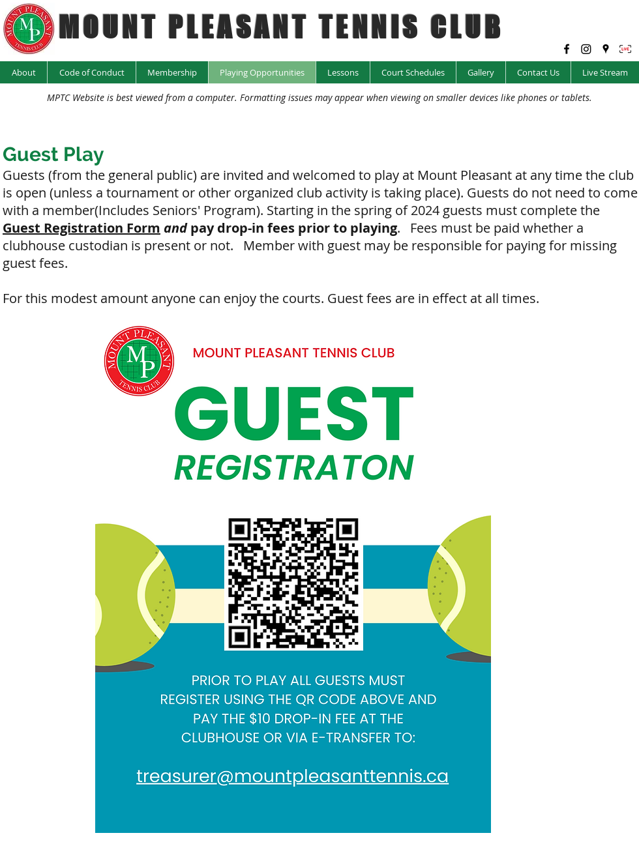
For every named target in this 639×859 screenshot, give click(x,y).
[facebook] (566, 48)
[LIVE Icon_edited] (625, 48)
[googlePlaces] (605, 48)
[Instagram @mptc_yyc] (586, 48)
